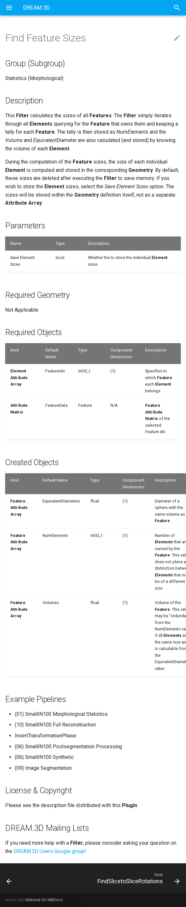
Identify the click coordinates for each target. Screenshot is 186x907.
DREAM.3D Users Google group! (50, 851)
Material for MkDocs (44, 899)
